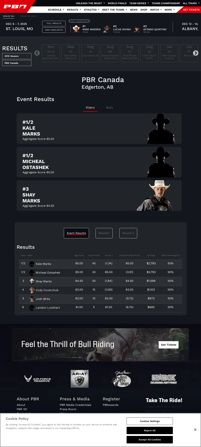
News (134, 9)
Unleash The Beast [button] (89, 3)
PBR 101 (22, 409)
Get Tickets (168, 344)
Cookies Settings (150, 423)
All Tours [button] (190, 3)
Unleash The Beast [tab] (28, 16)
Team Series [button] (138, 3)
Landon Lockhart (44, 307)
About (21, 405)
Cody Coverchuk (43, 290)
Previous (37, 53)
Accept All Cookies (150, 442)
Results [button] (73, 9)
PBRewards (110, 405)
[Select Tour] (16, 63)
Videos (64, 413)
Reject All (149, 432)
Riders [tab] (90, 107)
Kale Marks (40, 264)
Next (196, 53)
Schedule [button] (55, 9)
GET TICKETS (191, 9)
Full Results (54, 23)
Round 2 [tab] (128, 233)
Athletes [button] (90, 9)
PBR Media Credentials (75, 405)
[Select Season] (16, 56)
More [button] (169, 9)
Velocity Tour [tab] (8, 16)
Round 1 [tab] (104, 233)
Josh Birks (39, 299)
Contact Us (24, 413)
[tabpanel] (100, 27)
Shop (143, 9)
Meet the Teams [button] (113, 9)
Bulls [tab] (109, 107)
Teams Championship (166, 3)
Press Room (68, 409)
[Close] (195, 432)
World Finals (117, 3)
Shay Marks (40, 281)
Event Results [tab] (76, 233)
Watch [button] (155, 9)
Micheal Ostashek (44, 272)
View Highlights (54, 30)
